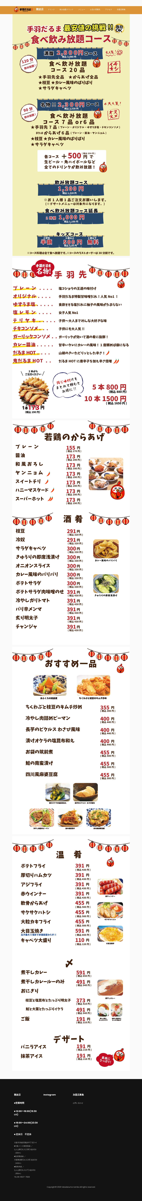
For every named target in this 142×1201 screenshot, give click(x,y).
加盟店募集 (121, 9)
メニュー (81, 9)
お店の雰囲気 (95, 9)
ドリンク (51, 9)
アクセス (108, 9)
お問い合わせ (78, 1103)
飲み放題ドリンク (66, 9)
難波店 (39, 9)
